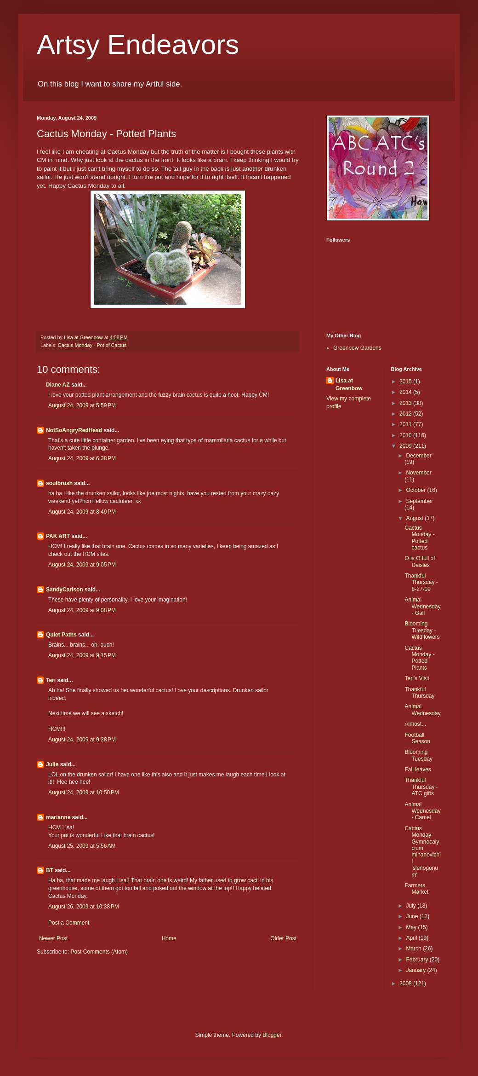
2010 (406, 435)
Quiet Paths (61, 634)
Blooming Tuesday (418, 755)
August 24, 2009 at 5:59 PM (82, 405)
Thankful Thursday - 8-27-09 (421, 582)
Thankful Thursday (419, 692)
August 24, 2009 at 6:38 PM (82, 458)
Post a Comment (68, 923)
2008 (406, 983)
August (415, 518)
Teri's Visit (416, 678)
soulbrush (59, 483)
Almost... (415, 724)
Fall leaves (417, 769)
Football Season (417, 738)
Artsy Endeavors (138, 44)
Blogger (271, 1035)
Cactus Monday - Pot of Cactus (92, 345)
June (412, 916)
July (411, 905)
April (412, 938)
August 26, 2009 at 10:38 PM (83, 906)
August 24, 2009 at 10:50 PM (83, 792)
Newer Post (53, 938)
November (418, 472)
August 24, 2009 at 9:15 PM (82, 655)
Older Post (283, 938)
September (419, 501)
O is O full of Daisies (419, 561)
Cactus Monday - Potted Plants (419, 658)
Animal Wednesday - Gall (422, 606)
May (412, 927)
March (414, 948)
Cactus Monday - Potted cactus (419, 538)
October (416, 490)
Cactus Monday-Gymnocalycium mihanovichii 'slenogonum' (422, 851)
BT (49, 870)
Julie (52, 764)
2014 (406, 392)
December (418, 455)
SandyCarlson (64, 589)
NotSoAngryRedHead (74, 430)
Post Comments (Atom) (99, 952)
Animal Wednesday (422, 709)
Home (169, 938)
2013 (406, 403)
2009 (406, 446)
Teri (51, 680)
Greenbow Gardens (357, 348)
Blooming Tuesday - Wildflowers (421, 630)
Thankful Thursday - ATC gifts (421, 787)
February (417, 959)
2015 (406, 381)
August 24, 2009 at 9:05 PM (82, 564)
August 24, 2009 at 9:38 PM (82, 739)
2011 (406, 424)
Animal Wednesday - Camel (422, 811)
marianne (58, 817)
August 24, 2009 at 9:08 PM (82, 610)
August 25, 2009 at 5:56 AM (81, 846)
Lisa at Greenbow (349, 384)
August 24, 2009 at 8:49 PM (82, 512)
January (416, 970)
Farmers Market (416, 888)
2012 (406, 414)
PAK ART (58, 536)
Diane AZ (58, 385)
